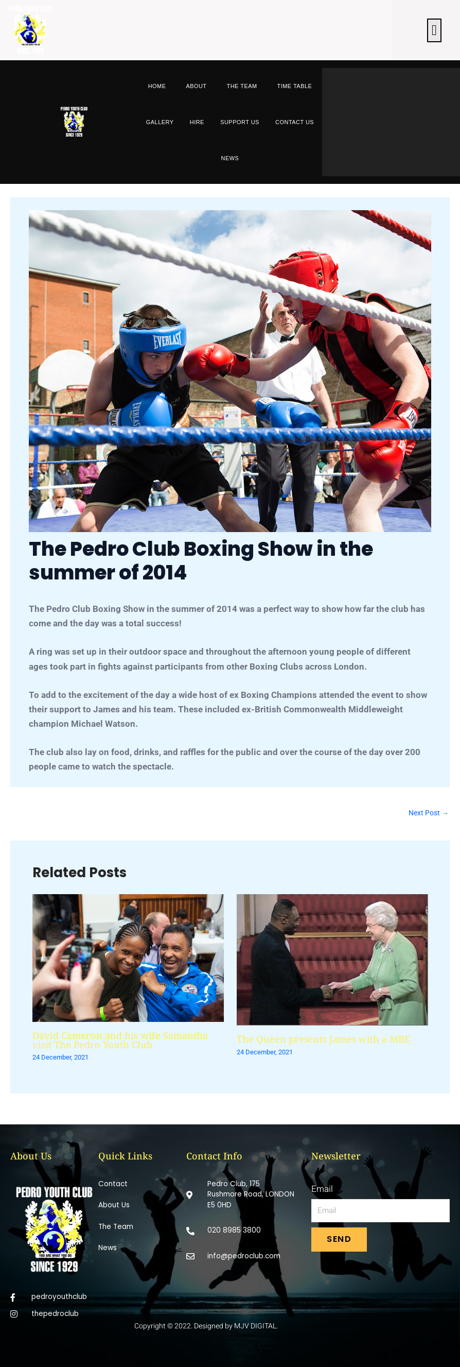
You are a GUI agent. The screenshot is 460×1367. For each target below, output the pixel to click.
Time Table (294, 86)
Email (322, 1189)
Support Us (239, 122)
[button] (434, 30)
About (196, 86)
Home (157, 86)
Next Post (429, 813)
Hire (197, 122)
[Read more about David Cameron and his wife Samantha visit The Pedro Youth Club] (128, 957)
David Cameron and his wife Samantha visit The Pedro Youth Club (120, 1040)
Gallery (160, 122)
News (230, 158)
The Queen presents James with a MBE (323, 1039)
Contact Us (294, 122)
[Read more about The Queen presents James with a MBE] (332, 959)
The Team (241, 86)
